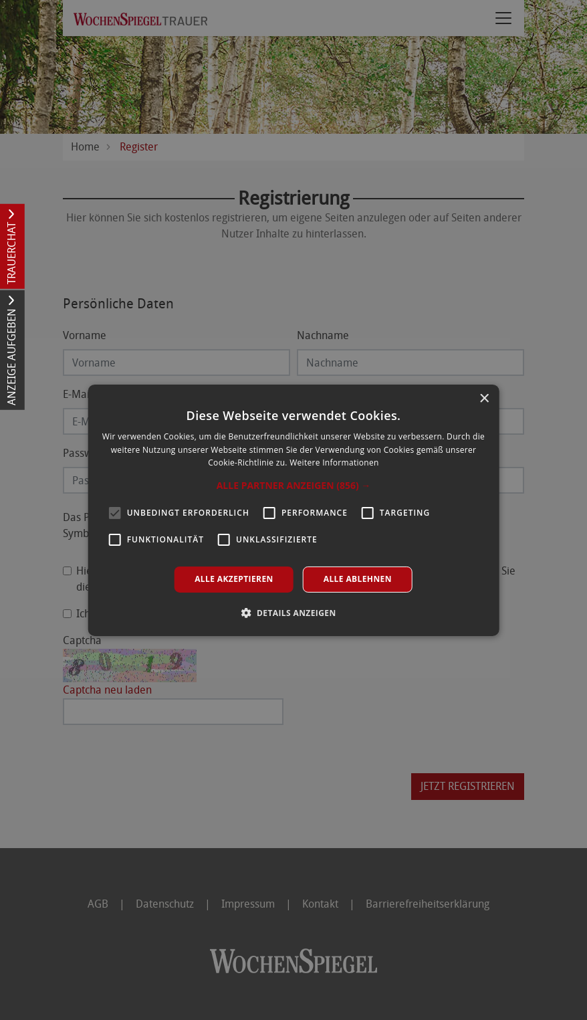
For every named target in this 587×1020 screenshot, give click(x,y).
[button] (294, 486)
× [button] (484, 398)
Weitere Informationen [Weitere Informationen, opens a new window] (334, 462)
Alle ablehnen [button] (358, 579)
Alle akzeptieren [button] (234, 579)
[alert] (293, 510)
